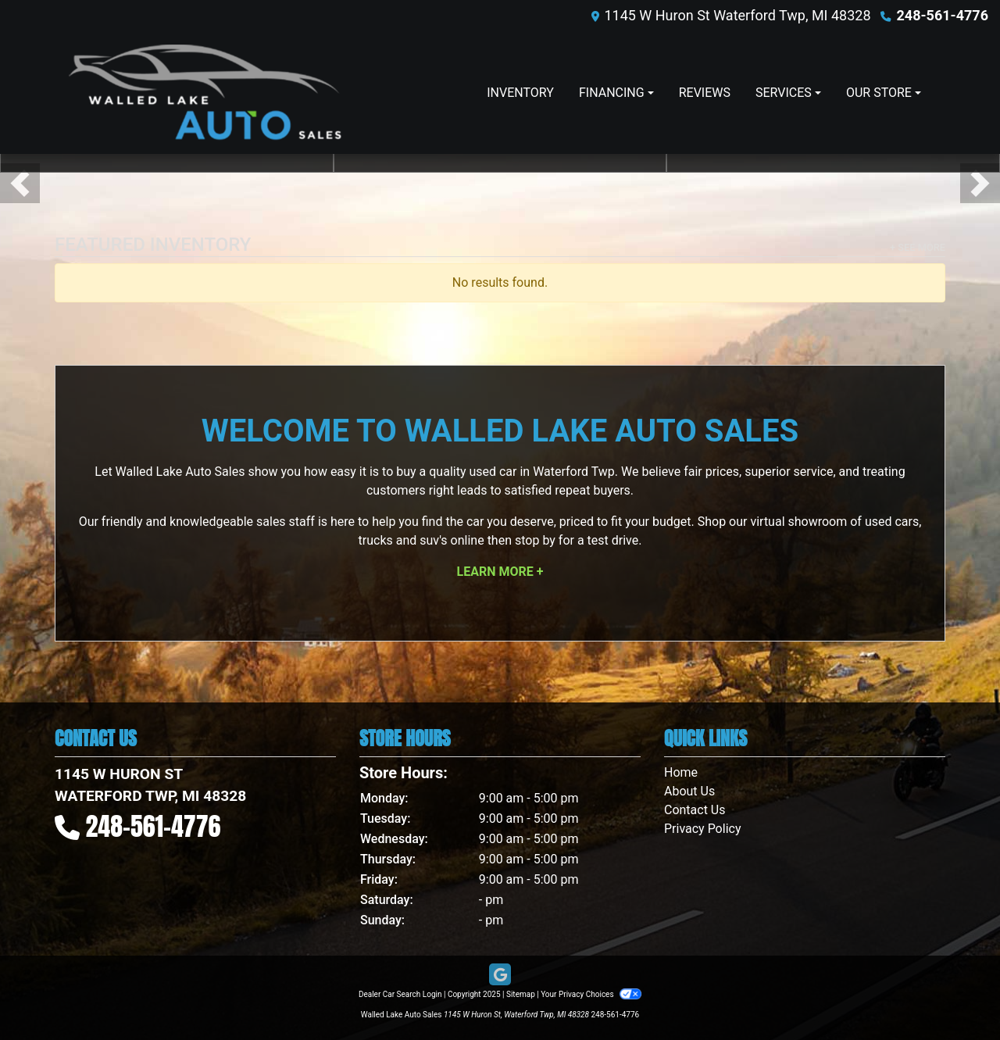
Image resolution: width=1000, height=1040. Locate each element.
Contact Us (695, 809)
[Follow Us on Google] (500, 975)
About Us (689, 791)
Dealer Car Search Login (400, 994)
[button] (20, 183)
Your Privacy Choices (591, 994)
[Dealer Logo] (205, 92)
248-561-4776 (942, 15)
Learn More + (500, 571)
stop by (535, 540)
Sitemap (520, 994)
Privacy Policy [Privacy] (702, 828)
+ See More (917, 247)
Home (681, 772)
